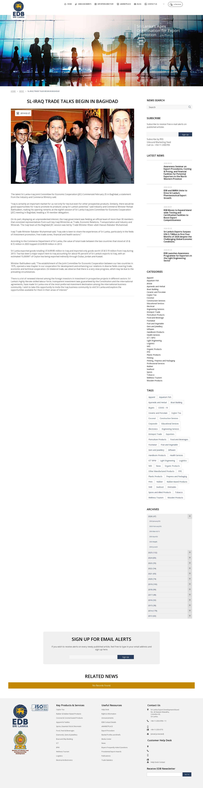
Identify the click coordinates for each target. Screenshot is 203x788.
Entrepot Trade (153, 312)
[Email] (164, 774)
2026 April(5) (153, 536)
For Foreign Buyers (115, 11)
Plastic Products (154, 355)
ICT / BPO (151, 338)
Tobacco (150, 375)
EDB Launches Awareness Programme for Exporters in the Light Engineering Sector (178, 257)
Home (13, 91)
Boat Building (152, 289)
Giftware (150, 329)
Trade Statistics (107, 760)
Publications (106, 756)
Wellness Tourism (154, 377)
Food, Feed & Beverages (65, 731)
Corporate (152, 423)
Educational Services (155, 303)
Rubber (150, 366)
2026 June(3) (153, 547)
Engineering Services (155, 309)
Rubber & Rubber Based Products (68, 714)
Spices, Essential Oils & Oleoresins (68, 726)
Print (150, 481)
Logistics (150, 343)
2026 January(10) (154, 521)
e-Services (178, 4)
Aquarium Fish (153, 280)
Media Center (106, 739)
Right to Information (109, 714)
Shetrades (172, 487)
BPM (57, 747)
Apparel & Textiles (63, 722)
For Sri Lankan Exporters (144, 11)
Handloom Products (155, 332)
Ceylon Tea (151, 295)
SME (150, 487)
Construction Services (156, 300)
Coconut (150, 298)
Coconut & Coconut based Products (69, 718)
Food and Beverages (179, 439)
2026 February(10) (155, 526)
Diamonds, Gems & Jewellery (66, 735)
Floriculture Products (156, 315)
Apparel (150, 278)
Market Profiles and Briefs (111, 735)
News (21, 91)
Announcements (107, 718)
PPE (148, 352)
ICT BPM (152, 460)
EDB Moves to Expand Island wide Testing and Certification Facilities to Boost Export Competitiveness (177, 215)
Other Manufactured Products (161, 471)
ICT (57, 743)
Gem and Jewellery (154, 326)
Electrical (150, 306)
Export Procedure (108, 731)
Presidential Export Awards (111, 751)
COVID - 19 (163, 407)
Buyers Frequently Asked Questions (115, 747)
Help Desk (105, 709)
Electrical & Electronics (64, 760)
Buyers (151, 407)
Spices (149, 372)
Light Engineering (154, 340)
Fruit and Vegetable (155, 323)
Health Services (153, 335)
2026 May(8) (153, 542)
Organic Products (154, 349)
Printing (150, 358)
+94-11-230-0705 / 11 (158, 721)
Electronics (153, 429)
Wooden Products (154, 380)
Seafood (150, 369)
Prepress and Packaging (176, 476)
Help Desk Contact (158, 762)
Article (149, 283)
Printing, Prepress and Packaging (161, 360)
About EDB (169, 11)
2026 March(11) (154, 531)
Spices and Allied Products (159, 492)
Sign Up (185, 134)
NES (148, 346)
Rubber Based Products (177, 481)
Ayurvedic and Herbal (156, 286)
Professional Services (156, 363)
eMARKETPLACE (107, 726)
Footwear (151, 320)
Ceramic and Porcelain (156, 292)
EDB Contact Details (109, 722)
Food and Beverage (155, 317)
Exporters (170, 434)
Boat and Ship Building (64, 739)
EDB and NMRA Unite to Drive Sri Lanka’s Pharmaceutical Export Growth (175, 194)
